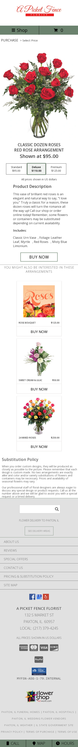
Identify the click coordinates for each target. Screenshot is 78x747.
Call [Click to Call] (13, 743)
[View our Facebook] (32, 598)
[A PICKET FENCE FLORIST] (39, 20)
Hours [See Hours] (65, 743)
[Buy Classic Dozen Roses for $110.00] (39, 257)
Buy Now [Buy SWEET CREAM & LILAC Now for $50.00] (39, 389)
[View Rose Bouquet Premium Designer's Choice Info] (39, 301)
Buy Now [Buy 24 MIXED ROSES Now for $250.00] (39, 446)
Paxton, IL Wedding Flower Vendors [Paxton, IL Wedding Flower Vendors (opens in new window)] (39, 718)
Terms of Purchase (40, 731)
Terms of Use (67, 731)
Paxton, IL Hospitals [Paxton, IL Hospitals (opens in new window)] (58, 712)
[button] (39, 671)
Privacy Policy (12, 731)
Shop (19, 30)
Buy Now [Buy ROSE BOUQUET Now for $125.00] (39, 331)
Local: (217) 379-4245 (39, 628)
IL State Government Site (55, 725)
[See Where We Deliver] (39, 531)
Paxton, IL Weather (18, 725)
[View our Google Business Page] (39, 598)
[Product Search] (39, 509)
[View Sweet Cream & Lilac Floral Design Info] (39, 359)
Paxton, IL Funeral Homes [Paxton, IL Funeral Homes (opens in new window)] (21, 712)
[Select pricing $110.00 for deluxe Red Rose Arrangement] (36, 169)
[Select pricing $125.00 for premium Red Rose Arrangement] (56, 169)
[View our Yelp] (46, 598)
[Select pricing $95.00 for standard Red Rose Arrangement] (16, 169)
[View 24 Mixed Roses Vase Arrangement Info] (39, 416)
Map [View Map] (39, 743)
